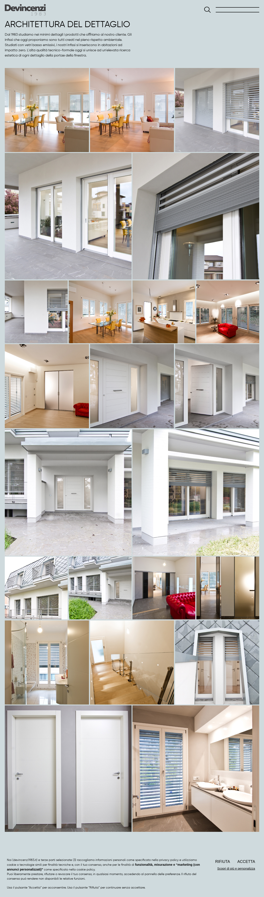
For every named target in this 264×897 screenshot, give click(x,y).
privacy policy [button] (169, 860)
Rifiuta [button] (222, 861)
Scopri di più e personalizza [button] (236, 868)
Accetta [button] (246, 861)
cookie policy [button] (86, 869)
